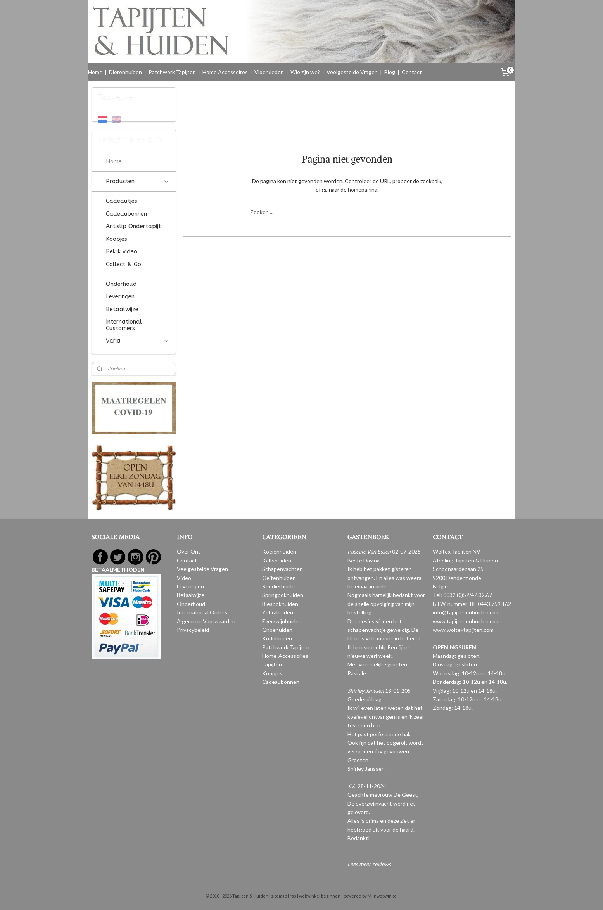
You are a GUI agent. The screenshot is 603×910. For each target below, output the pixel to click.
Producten (137, 181)
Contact (412, 72)
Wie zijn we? (305, 72)
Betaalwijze (122, 309)
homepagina (362, 189)
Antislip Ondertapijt (133, 226)
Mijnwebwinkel (383, 895)
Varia (137, 340)
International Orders (202, 612)
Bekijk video (121, 251)
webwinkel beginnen (319, 895)
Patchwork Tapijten (172, 72)
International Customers (124, 325)
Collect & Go (123, 264)
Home (95, 72)
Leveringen (120, 296)
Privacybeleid (193, 629)
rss (293, 895)
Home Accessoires (225, 72)
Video (184, 577)
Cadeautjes (121, 200)
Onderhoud (121, 283)
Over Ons (189, 551)
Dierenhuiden (125, 72)
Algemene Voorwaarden (206, 621)
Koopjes (116, 238)
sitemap (279, 895)
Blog (389, 72)
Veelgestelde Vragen (352, 72)
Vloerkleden (269, 72)
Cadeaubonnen (126, 213)
